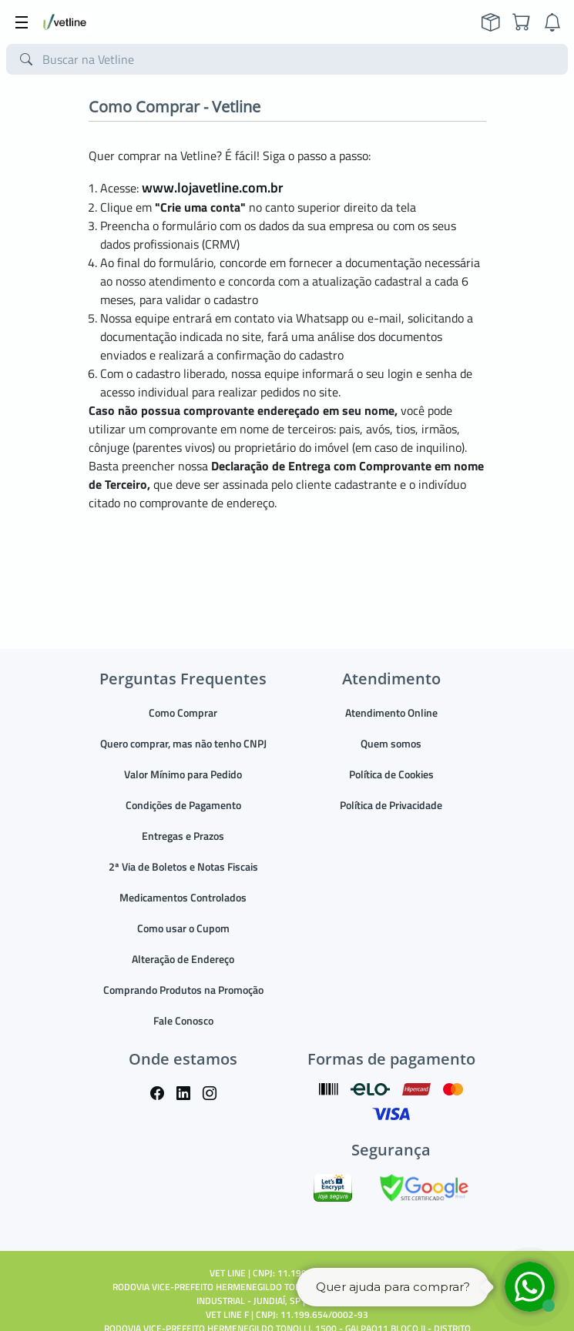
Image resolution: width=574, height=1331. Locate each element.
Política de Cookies (391, 774)
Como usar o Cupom (183, 928)
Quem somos (391, 743)
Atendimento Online (391, 712)
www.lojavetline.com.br (213, 187)
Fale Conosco (183, 1020)
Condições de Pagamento (183, 805)
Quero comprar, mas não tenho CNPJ (183, 743)
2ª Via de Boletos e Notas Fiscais (183, 866)
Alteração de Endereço (183, 959)
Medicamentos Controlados (183, 897)
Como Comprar (183, 712)
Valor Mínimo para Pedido (183, 774)
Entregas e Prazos (183, 836)
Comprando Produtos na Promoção (183, 990)
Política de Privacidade (391, 805)
